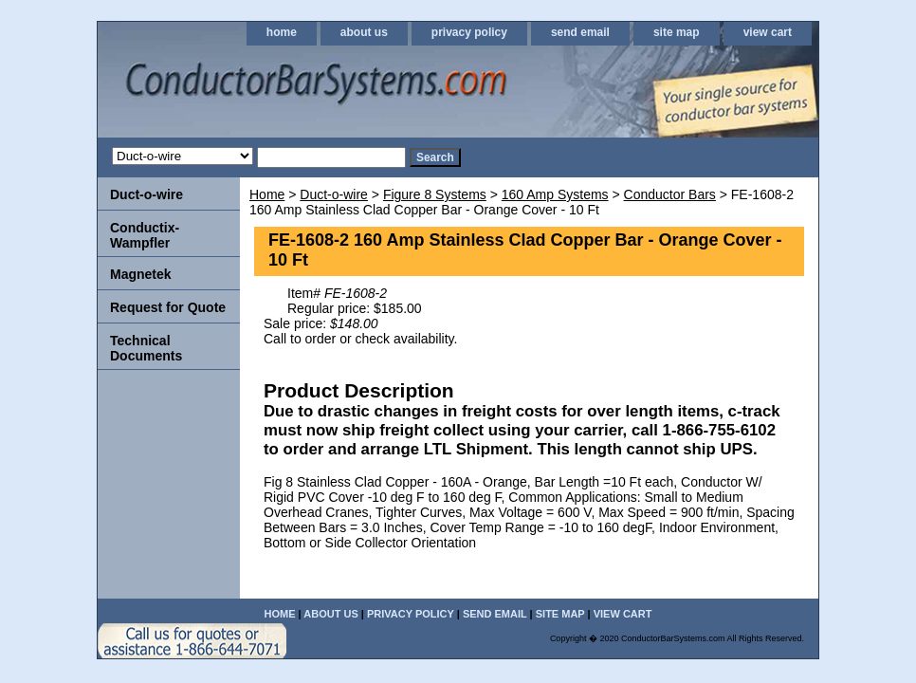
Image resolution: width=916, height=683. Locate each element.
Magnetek (141, 274)
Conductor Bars (670, 194)
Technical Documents (146, 348)
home (281, 32)
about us (364, 32)
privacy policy (469, 32)
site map (676, 32)
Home (266, 194)
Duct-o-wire (334, 194)
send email (580, 32)
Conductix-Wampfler (144, 235)
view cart (767, 32)
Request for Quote (168, 307)
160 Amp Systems (555, 194)
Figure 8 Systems (434, 194)
